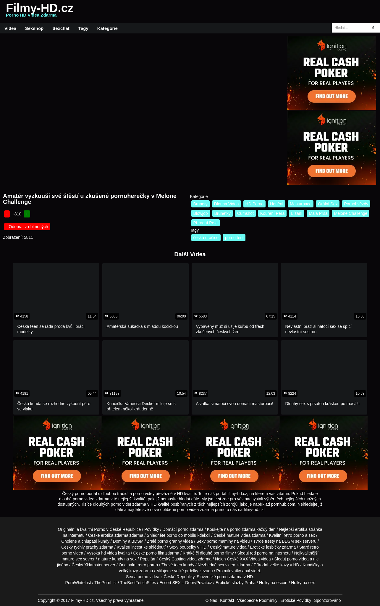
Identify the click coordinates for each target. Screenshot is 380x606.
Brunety (200, 204)
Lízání (296, 213)
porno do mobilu (181, 535)
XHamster (93, 565)
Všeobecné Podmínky (257, 600)
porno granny (170, 541)
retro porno (294, 535)
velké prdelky (186, 570)
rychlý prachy (86, 547)
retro (142, 565)
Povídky (151, 529)
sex (221, 565)
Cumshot (245, 213)
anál (246, 570)
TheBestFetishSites (138, 582)
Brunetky (222, 213)
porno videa (297, 559)
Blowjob (200, 213)
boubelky (188, 547)
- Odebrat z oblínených (27, 226)
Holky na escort (273, 582)
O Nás (211, 600)
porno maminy (220, 541)
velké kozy (279, 565)
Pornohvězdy (356, 204)
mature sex (72, 559)
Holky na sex (303, 582)
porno (183, 529)
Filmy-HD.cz (40, 11)
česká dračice (206, 237)
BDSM (137, 541)
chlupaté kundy (95, 541)
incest (136, 547)
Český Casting (172, 559)
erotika (301, 529)
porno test (234, 237)
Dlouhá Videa (226, 204)
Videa (10, 28)
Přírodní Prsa (205, 222)
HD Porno (254, 204)
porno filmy (224, 553)
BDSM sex (291, 541)
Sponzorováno (327, 600)
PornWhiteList (78, 582)
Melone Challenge (350, 213)
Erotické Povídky (295, 600)
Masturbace (300, 204)
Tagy (83, 28)
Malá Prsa (318, 213)
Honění (276, 204)
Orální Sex (327, 204)
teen (178, 565)
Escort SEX (170, 582)
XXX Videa (250, 559)
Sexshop (34, 28)
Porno (99, 529)
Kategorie (107, 28)
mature (233, 535)
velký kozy (128, 570)
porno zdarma (243, 529)
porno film (155, 553)
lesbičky (273, 547)
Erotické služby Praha (236, 582)
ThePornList (105, 582)
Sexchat (60, 28)
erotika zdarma (114, 535)
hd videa (109, 553)
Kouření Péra (272, 213)
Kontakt (227, 600)
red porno (259, 553)
